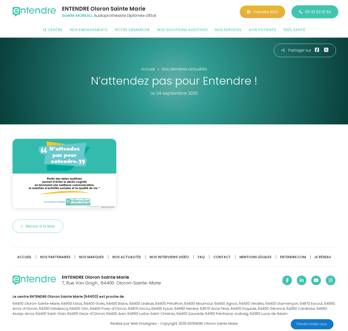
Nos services (228, 30)
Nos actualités (126, 257)
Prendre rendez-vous (312, 324)
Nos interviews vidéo (169, 257)
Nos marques (91, 257)
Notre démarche (132, 30)
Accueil (24, 257)
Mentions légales (255, 257)
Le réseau (323, 257)
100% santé (294, 30)
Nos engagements (89, 30)
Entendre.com (293, 257)
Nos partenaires (55, 257)
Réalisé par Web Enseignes (133, 323)
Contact (222, 257)
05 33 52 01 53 (315, 12)
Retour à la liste (38, 226)
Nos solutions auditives (182, 30)
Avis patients (262, 30)
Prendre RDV (262, 12)
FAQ (201, 257)
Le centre (53, 30)
